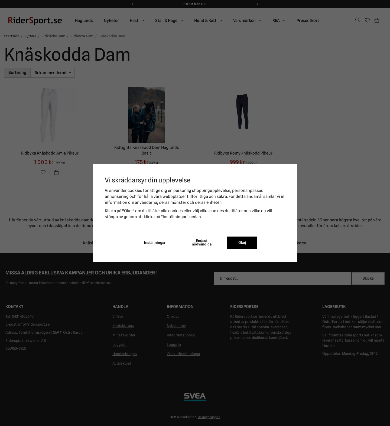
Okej (242, 242)
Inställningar (154, 242)
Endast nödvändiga (202, 242)
